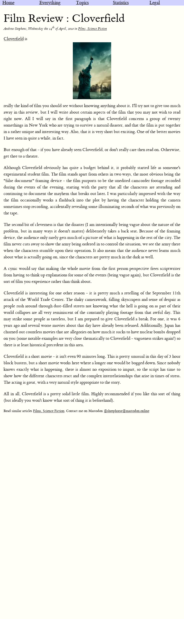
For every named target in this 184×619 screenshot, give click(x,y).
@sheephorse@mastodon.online (126, 411)
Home (8, 3)
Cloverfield (14, 39)
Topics (82, 3)
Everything (50, 3)
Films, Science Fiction (92, 29)
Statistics (121, 3)
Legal (155, 3)
